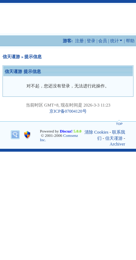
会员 (102, 40)
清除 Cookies (96, 132)
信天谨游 (11, 56)
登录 (91, 40)
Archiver (117, 144)
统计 (114, 40)
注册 (79, 40)
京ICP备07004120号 (68, 111)
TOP (119, 124)
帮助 (130, 40)
